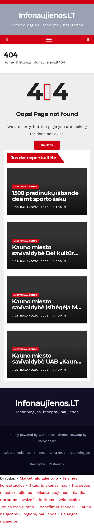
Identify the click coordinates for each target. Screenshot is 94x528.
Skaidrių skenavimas (48, 485)
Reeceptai (37, 464)
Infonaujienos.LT (47, 15)
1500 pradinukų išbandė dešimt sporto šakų (45, 196)
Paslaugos (56, 464)
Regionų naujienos (40, 514)
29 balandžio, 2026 (32, 261)
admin (59, 207)
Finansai (40, 452)
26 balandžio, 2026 (32, 369)
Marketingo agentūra (39, 478)
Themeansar (46, 441)
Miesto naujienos (52, 492)
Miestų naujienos (25, 186)
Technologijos (79, 452)
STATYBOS (57, 452)
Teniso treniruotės (17, 507)
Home (9, 62)
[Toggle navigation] (49, 39)
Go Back (47, 145)
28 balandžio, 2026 (32, 315)
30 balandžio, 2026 (32, 207)
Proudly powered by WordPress (32, 435)
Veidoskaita (69, 499)
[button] (88, 39)
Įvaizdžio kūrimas (38, 499)
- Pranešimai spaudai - (57, 507)
